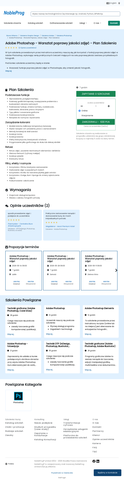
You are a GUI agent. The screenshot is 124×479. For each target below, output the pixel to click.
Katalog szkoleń (35, 23)
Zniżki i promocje (14, 427)
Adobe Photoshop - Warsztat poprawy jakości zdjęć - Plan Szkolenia (34, 38)
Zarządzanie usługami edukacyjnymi (75, 430)
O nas (97, 23)
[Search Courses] (75, 14)
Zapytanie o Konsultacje (41, 434)
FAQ (95, 447)
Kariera (97, 443)
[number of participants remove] (82, 106)
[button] (115, 270)
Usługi (82, 23)
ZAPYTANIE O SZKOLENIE (96, 94)
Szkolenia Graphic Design (29, 36)
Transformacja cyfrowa (71, 424)
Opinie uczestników (103, 439)
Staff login (62, 478)
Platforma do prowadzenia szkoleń (75, 436)
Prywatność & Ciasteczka (62, 473)
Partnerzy (98, 431)
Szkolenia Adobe (48, 36)
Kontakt (114, 23)
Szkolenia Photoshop (64, 36)
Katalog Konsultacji (45, 439)
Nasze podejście (43, 423)
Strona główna (11, 36)
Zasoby (9, 435)
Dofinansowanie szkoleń (61, 23)
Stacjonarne (87, 115)
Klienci (96, 435)
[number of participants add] (109, 106)
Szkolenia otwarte (12, 23)
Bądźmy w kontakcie (107, 472)
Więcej (8, 71)
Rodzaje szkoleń (14, 431)
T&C (95, 451)
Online (84, 110)
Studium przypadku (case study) (45, 428)
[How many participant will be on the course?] (96, 106)
